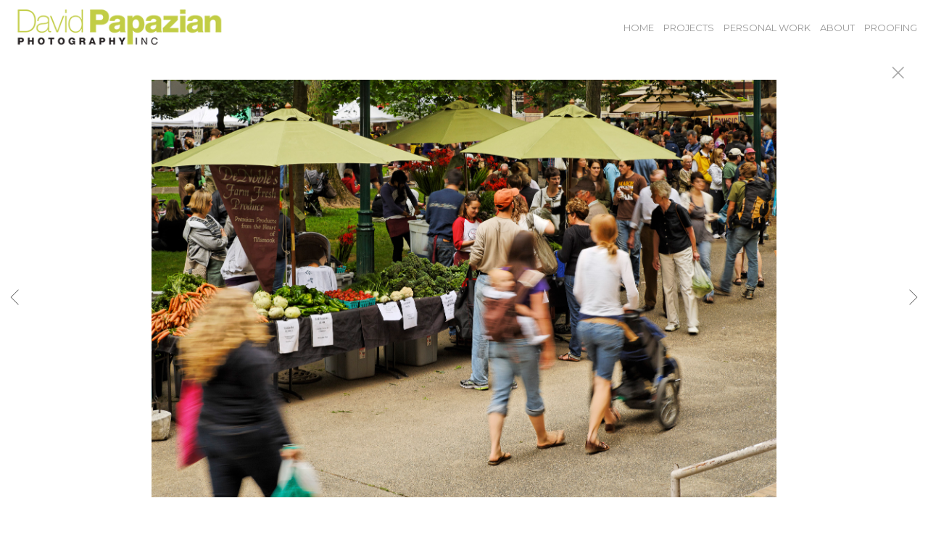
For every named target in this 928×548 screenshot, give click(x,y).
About (837, 27)
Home (639, 27)
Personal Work (767, 27)
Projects (688, 27)
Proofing (890, 27)
